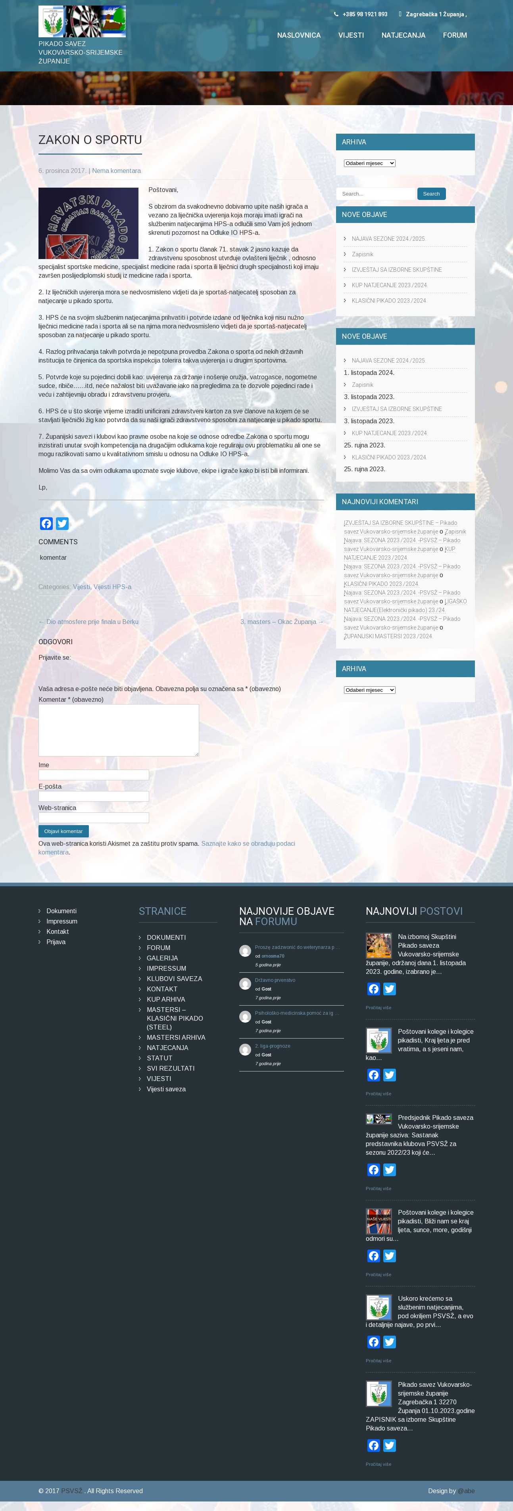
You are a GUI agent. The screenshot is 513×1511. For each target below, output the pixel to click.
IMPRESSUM (166, 978)
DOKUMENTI (166, 947)
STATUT (160, 1067)
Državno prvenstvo (275, 990)
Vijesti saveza (166, 1098)
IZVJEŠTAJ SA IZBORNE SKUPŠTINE (397, 270)
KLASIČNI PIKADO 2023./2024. (389, 301)
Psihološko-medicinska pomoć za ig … (297, 1022)
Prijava (55, 951)
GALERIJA (162, 967)
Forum (455, 35)
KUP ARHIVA (166, 1009)
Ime (43, 774)
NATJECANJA (167, 1057)
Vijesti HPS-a (112, 587)
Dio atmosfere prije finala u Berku (88, 621)
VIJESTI (159, 1088)
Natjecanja (404, 35)
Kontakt (57, 941)
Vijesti (351, 35)
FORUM (158, 957)
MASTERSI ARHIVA (176, 1047)
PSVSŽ (72, 1500)
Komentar (71, 699)
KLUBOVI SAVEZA (174, 988)
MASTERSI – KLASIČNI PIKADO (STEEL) (175, 1028)
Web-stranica (57, 817)
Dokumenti (61, 920)
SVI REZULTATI (171, 1078)
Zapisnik (362, 254)
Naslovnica (299, 35)
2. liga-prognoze (272, 1055)
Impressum (61, 930)
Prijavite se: (54, 657)
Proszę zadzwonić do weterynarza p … (297, 957)
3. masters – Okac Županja (282, 621)
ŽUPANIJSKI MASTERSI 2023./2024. (388, 636)
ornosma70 (272, 965)
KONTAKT (162, 998)
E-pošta (49, 796)
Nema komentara (116, 170)
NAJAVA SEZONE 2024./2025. (389, 239)
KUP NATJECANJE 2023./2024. (390, 285)
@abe (466, 1500)
